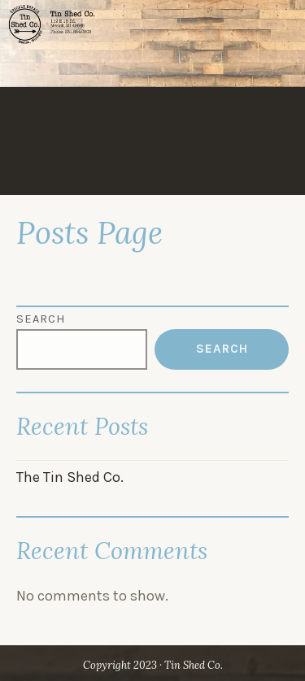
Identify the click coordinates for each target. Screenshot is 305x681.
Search (40, 319)
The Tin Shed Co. (70, 477)
